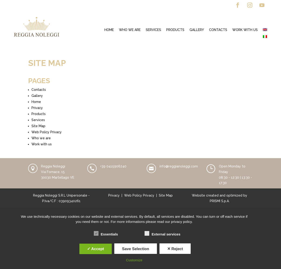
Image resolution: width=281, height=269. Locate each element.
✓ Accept (95, 249)
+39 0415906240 (113, 166)
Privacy (37, 108)
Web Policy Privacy (46, 132)
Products (175, 30)
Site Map (38, 126)
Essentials (106, 233)
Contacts (218, 30)
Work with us (245, 30)
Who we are (130, 30)
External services (162, 233)
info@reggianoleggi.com (178, 166)
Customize (134, 260)
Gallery (197, 30)
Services (153, 30)
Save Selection (135, 249)
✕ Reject (175, 249)
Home (109, 30)
